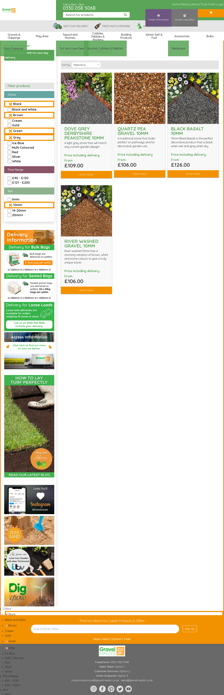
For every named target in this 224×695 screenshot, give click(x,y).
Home (176, 4)
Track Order (208, 4)
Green (17, 131)
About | (107, 639)
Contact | (118, 639)
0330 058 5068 (79, 8)
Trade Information (158, 14)
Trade (127, 639)
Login (220, 4)
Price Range (15, 169)
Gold (15, 125)
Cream (17, 121)
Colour (12, 94)
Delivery (186, 4)
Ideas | (97, 639)
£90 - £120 (20, 178)
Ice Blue (18, 143)
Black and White (24, 109)
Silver (16, 157)
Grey (16, 137)
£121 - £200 (21, 183)
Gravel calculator (185, 14)
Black (17, 104)
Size (10, 191)
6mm (15, 199)
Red (15, 152)
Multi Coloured (23, 148)
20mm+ (17, 215)
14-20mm (19, 210)
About (195, 4)
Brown (18, 115)
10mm (17, 205)
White (16, 161)
